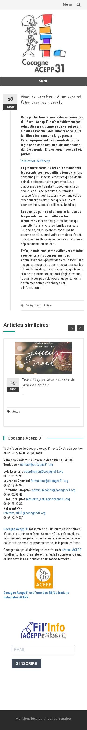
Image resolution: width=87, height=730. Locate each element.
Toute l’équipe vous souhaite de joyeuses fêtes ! (48, 382)
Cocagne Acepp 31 (16, 529)
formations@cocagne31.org (49, 481)
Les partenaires (60, 718)
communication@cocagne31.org (53, 490)
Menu (67, 4)
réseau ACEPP (71, 550)
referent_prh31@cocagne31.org (24, 513)
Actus (47, 305)
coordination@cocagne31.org (43, 471)
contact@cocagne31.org (36, 464)
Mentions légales (29, 718)
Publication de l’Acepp (35, 161)
